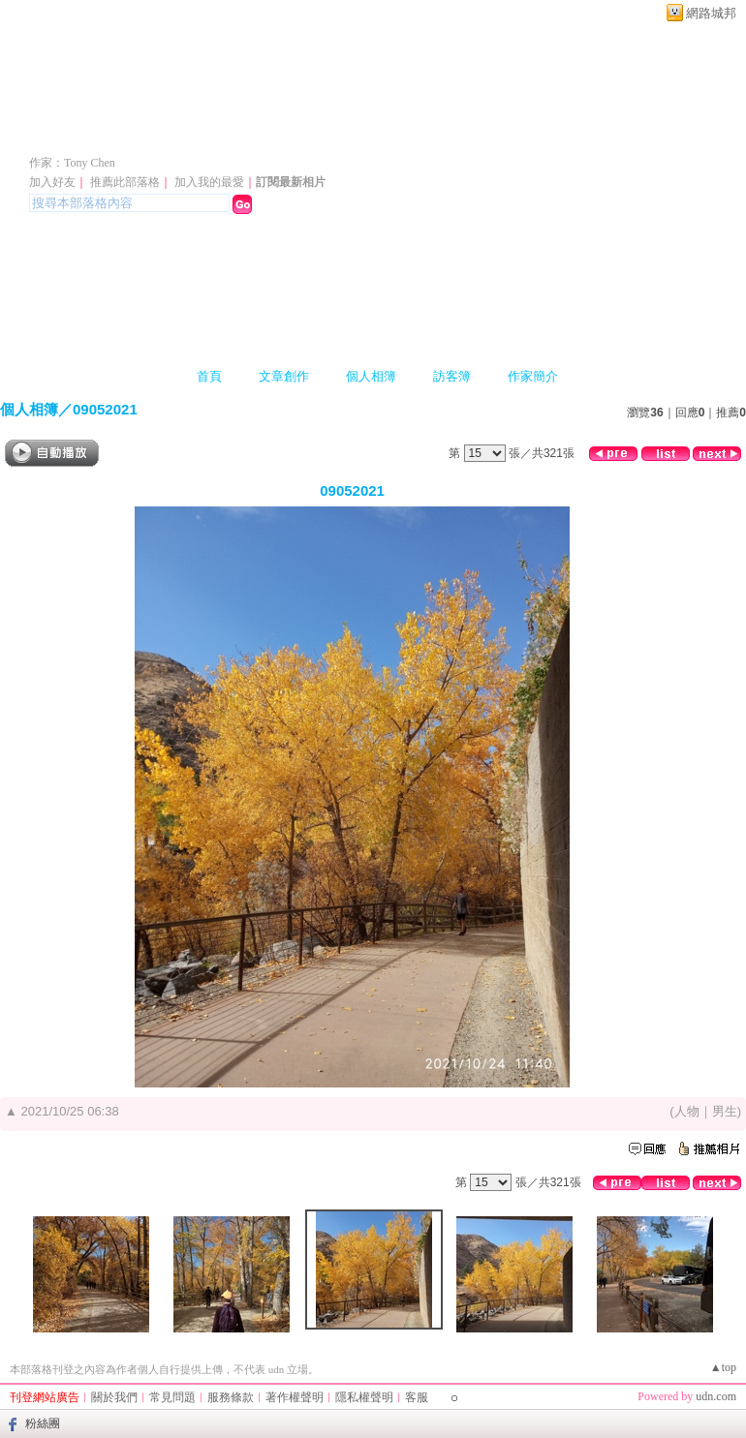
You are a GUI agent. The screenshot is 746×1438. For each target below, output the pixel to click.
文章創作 (284, 376)
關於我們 (114, 1397)
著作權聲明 (294, 1397)
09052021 (105, 409)
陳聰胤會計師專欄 (137, 134)
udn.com (716, 1396)
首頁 (209, 376)
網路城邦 (711, 13)
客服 (416, 1397)
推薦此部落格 (125, 182)
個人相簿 (371, 376)
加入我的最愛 (209, 182)
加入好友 (52, 182)
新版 (327, 134)
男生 (724, 1111)
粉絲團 (42, 1423)
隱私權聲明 (364, 1397)
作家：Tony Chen (72, 162)
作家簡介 (533, 376)
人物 (686, 1111)
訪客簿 (452, 376)
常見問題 (172, 1397)
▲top (723, 1367)
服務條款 (230, 1397)
